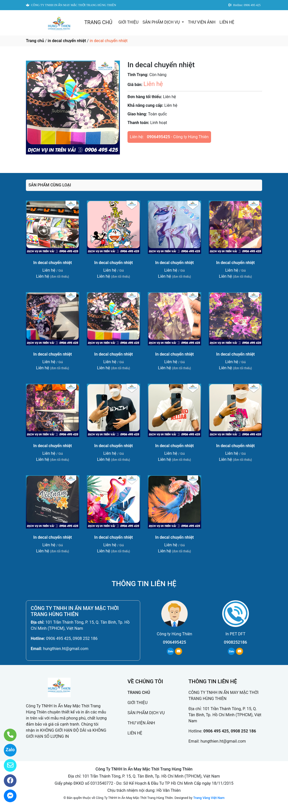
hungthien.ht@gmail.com (65, 648)
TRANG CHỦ (98, 22)
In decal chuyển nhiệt (52, 262)
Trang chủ (35, 40)
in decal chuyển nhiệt (67, 40)
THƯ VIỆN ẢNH (201, 22)
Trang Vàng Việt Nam (209, 798)
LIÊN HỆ (226, 22)
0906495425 (158, 136)
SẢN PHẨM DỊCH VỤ (161, 22)
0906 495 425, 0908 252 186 (72, 638)
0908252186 (235, 642)
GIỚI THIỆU (128, 22)
